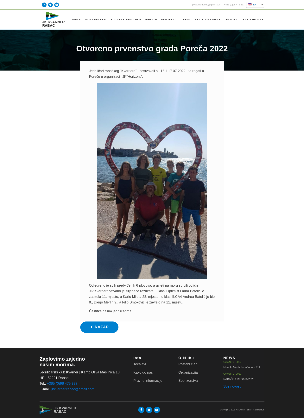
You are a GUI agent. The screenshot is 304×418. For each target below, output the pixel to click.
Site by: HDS (258, 410)
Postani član (187, 364)
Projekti (170, 19)
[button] (99, 327)
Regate (151, 19)
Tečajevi (231, 19)
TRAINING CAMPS (207, 19)
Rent (187, 19)
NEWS (76, 19)
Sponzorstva (188, 381)
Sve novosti (232, 386)
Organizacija (188, 372)
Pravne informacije (147, 381)
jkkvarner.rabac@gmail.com (206, 4)
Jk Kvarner (96, 19)
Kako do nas (253, 19)
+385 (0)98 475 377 (234, 4)
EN (252, 4)
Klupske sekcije (126, 19)
